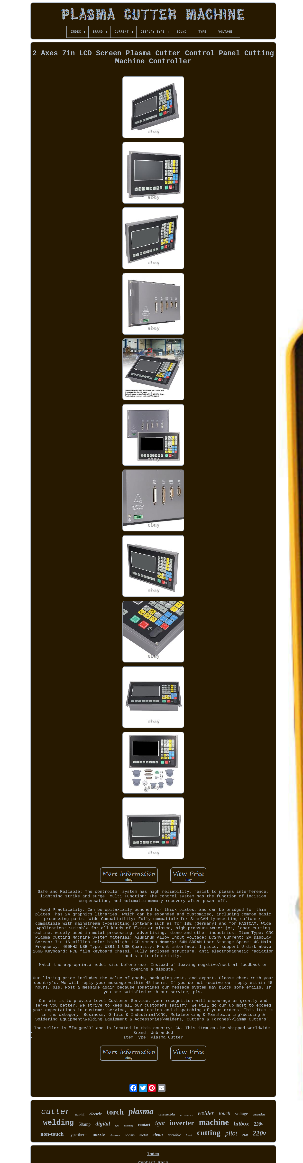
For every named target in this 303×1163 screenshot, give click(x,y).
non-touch (52, 1134)
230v (258, 1124)
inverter (182, 1123)
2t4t (245, 1135)
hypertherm (78, 1134)
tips (117, 1125)
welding (58, 1123)
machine (214, 1122)
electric (95, 1114)
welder (205, 1113)
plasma (141, 1111)
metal (143, 1135)
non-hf (79, 1114)
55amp (130, 1135)
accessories (186, 1115)
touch (224, 1113)
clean (158, 1134)
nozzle (98, 1134)
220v (259, 1133)
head (189, 1135)
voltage (241, 1113)
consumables (166, 1114)
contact (144, 1125)
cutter (55, 1111)
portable (174, 1135)
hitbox (241, 1123)
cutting (208, 1132)
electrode (115, 1135)
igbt (160, 1123)
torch (115, 1112)
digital (102, 1124)
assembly (128, 1125)
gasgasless (259, 1114)
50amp (85, 1124)
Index (153, 1154)
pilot (231, 1133)
